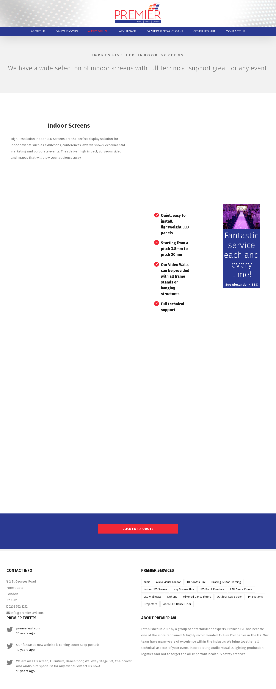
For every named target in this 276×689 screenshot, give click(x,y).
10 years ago (25, 633)
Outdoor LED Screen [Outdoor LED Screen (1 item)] (229, 596)
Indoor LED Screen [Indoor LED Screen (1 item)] (155, 589)
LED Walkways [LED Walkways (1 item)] (153, 596)
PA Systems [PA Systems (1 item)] (255, 596)
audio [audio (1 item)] (147, 582)
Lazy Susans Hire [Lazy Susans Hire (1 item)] (183, 589)
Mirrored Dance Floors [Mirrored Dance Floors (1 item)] (197, 596)
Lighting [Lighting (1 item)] (172, 596)
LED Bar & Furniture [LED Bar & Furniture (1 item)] (212, 589)
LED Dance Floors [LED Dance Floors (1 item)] (241, 589)
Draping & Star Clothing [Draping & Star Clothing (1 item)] (226, 582)
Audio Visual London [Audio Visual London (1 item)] (168, 582)
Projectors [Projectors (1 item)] (150, 604)
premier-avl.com (28, 628)
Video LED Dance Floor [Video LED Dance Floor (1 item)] (177, 604)
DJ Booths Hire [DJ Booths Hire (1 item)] (196, 582)
